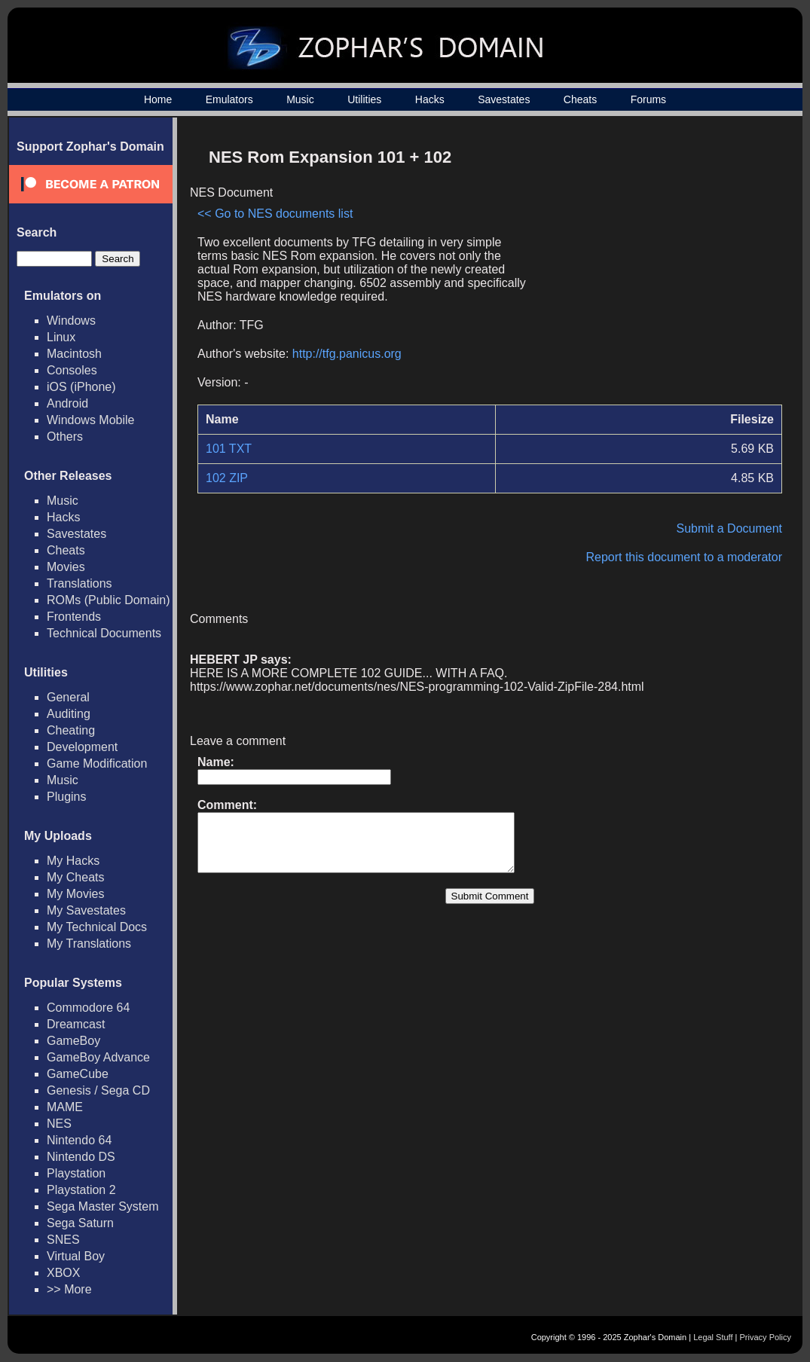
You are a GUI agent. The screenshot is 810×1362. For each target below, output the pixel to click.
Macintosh (74, 353)
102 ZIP (227, 478)
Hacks (430, 99)
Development (82, 747)
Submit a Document (729, 528)
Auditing (68, 713)
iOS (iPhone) (81, 386)
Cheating (71, 730)
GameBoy (73, 1040)
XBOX (63, 1272)
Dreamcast (76, 1024)
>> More (69, 1289)
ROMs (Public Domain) (108, 600)
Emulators (229, 99)
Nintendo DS (81, 1156)
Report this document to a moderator (683, 557)
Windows (71, 320)
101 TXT (229, 448)
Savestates (504, 99)
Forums (648, 99)
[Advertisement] (654, 245)
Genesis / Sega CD (98, 1090)
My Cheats (75, 877)
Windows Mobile (90, 420)
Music (300, 99)
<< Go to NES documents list (275, 213)
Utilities (364, 99)
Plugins (66, 796)
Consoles (72, 370)
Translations (79, 583)
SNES (63, 1239)
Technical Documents (104, 633)
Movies (66, 566)
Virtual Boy (76, 1256)
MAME (65, 1107)
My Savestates (86, 910)
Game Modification (97, 763)
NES (59, 1123)
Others (65, 436)
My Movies (75, 893)
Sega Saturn (80, 1223)
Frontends (74, 616)
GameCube (78, 1073)
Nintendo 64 (79, 1140)
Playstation (76, 1173)
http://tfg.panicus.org (347, 353)
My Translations (89, 943)
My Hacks (73, 860)
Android (67, 403)
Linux (61, 337)
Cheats (580, 99)
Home (158, 99)
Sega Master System (103, 1206)
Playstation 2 (81, 1189)
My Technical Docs (97, 927)
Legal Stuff (712, 1337)
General (68, 697)
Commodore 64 (88, 1007)
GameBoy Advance (98, 1057)
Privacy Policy (765, 1337)
